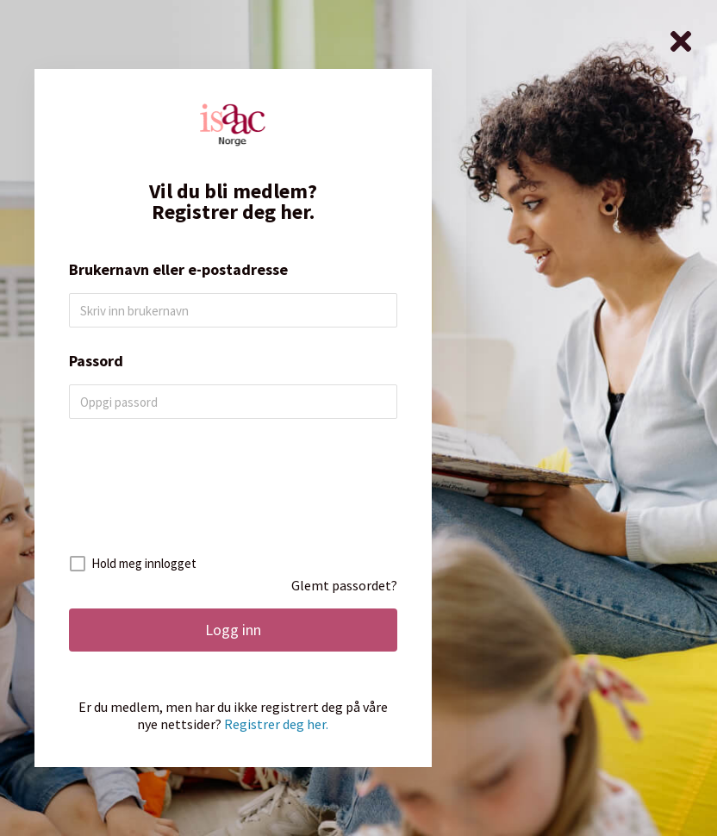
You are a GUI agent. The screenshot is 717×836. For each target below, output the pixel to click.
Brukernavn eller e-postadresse (178, 269)
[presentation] (234, 493)
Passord (96, 361)
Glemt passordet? (344, 585)
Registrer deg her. (276, 724)
